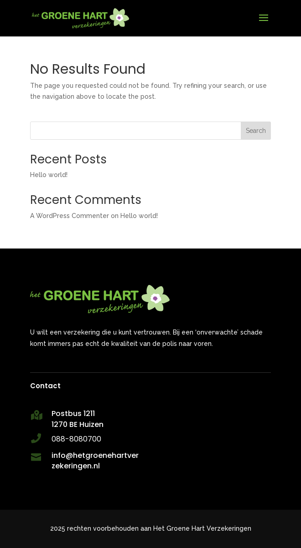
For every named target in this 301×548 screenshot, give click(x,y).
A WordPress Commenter (69, 215)
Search (256, 130)
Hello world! (48, 174)
